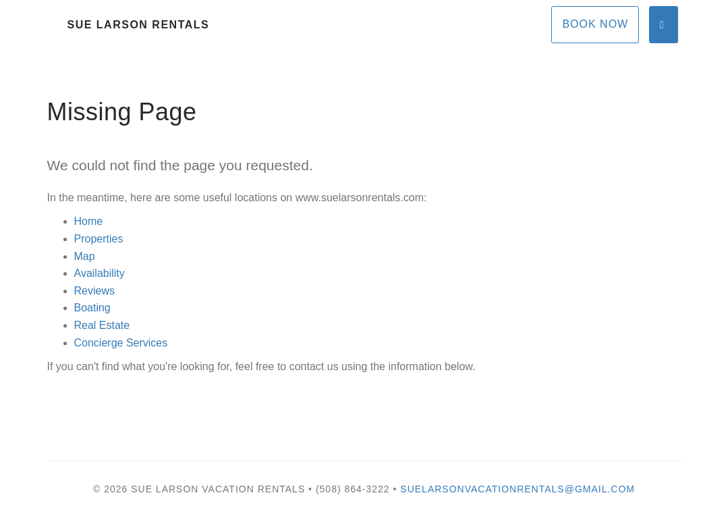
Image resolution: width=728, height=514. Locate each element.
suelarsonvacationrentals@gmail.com (517, 489)
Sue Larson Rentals (138, 24)
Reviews (94, 291)
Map (84, 256)
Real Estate (102, 325)
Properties (98, 239)
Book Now (595, 24)
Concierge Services (121, 343)
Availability (99, 273)
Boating (92, 307)
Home (88, 221)
